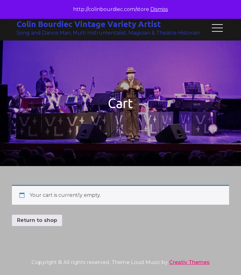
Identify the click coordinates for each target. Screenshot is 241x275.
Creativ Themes (189, 262)
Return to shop (37, 220)
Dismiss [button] (159, 9)
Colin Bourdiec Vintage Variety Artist (89, 24)
